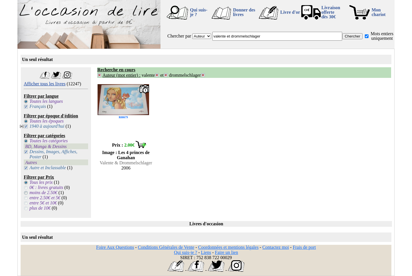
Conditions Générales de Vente (166, 247)
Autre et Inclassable (47, 167)
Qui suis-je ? (198, 12)
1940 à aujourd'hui (46, 126)
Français (37, 106)
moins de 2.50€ (43, 192)
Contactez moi (275, 247)
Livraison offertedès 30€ (330, 12)
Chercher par (179, 35)
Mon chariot (379, 12)
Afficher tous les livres (45, 83)
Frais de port (304, 247)
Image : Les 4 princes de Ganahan (126, 155)
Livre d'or (290, 12)
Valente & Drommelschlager (126, 162)
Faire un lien (226, 252)
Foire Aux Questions (115, 247)
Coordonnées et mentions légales (228, 247)
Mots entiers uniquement (382, 36)
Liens (206, 252)
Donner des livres (244, 12)
